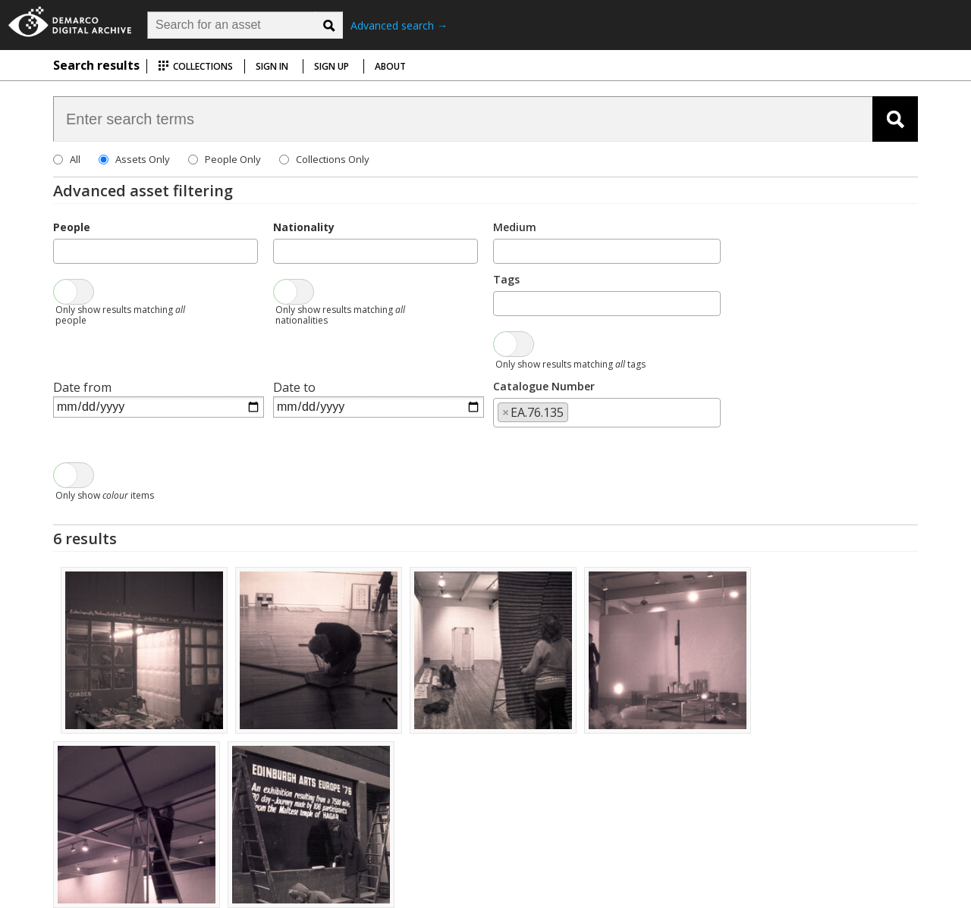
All (75, 159)
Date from (82, 387)
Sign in (272, 66)
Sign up (331, 66)
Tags (506, 279)
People (71, 227)
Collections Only (332, 159)
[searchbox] (62, 250)
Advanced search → (399, 25)
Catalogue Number (544, 386)
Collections (195, 66)
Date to (294, 387)
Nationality (304, 227)
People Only (233, 159)
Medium (514, 227)
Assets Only (142, 159)
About (390, 66)
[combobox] (155, 251)
